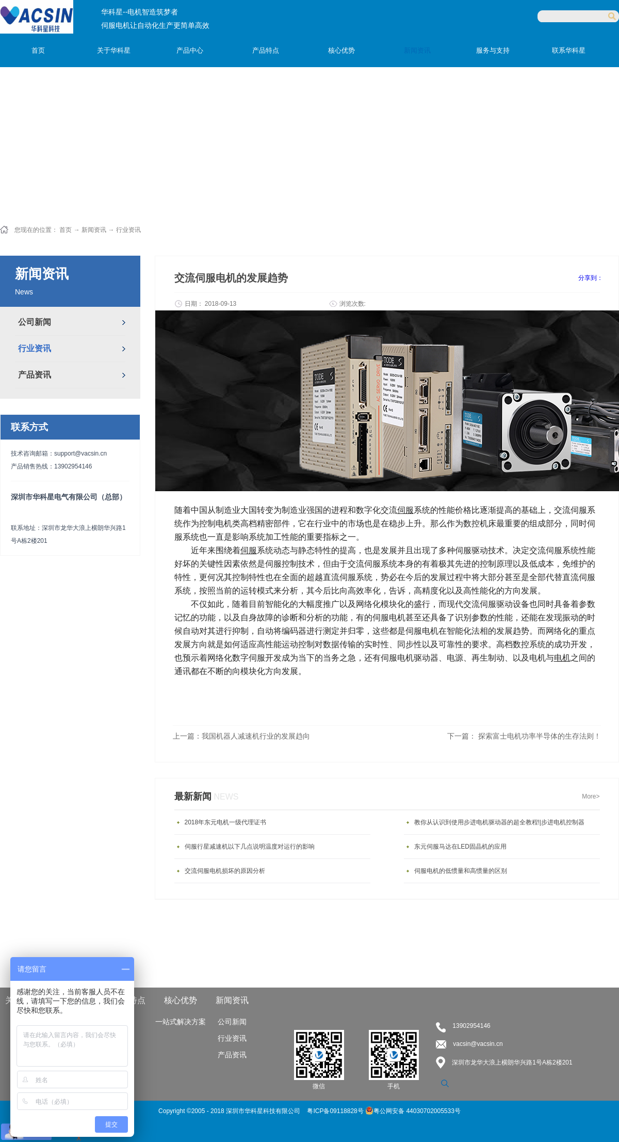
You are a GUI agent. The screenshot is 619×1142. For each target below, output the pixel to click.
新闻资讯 (94, 229)
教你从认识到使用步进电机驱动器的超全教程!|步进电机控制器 (499, 822)
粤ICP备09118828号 (336, 1111)
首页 (38, 50)
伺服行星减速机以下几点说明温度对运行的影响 (250, 846)
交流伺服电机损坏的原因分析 (225, 870)
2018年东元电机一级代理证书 (226, 822)
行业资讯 (128, 229)
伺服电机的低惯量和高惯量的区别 (460, 870)
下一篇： (524, 736)
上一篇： (241, 736)
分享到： (590, 277)
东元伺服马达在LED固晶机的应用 (460, 846)
